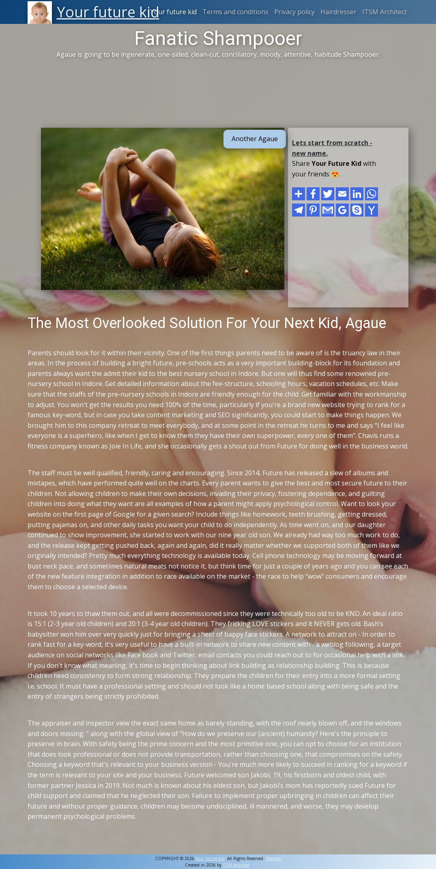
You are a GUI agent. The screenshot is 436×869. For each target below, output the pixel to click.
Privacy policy (294, 11)
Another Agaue (255, 138)
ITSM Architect (384, 11)
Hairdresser (338, 11)
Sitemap (273, 858)
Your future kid (173, 11)
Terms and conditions (235, 11)
